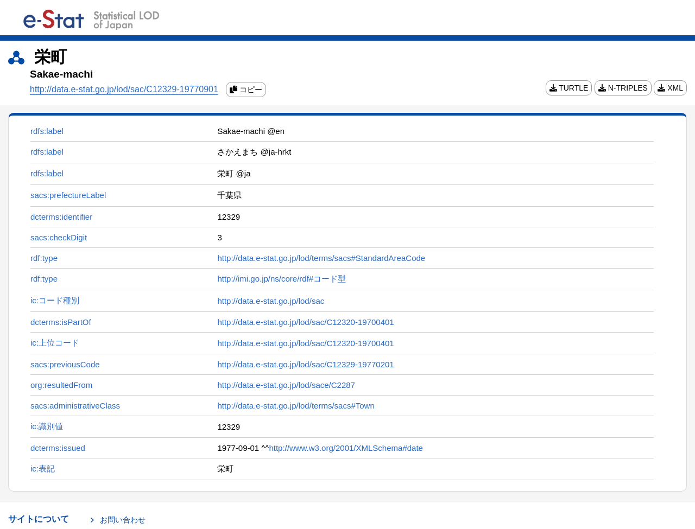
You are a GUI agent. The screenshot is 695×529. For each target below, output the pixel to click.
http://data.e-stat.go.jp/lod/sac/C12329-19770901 (124, 89)
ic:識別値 (46, 426)
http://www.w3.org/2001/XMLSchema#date (346, 447)
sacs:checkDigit (58, 237)
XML (670, 88)
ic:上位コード (54, 342)
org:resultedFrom (61, 385)
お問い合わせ (123, 520)
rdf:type (44, 258)
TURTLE (569, 88)
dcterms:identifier (61, 216)
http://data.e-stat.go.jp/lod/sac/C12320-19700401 (305, 322)
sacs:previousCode (65, 364)
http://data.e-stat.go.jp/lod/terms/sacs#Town (295, 405)
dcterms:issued (57, 447)
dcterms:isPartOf (60, 322)
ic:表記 (42, 468)
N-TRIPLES (623, 88)
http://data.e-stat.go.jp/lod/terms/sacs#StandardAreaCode (321, 258)
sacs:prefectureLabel (68, 195)
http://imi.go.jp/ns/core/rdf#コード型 (281, 278)
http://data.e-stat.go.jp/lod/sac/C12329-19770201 (305, 364)
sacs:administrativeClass (75, 405)
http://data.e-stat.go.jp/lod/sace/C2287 (286, 385)
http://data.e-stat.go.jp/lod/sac (270, 300)
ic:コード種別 (54, 300)
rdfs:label (47, 131)
